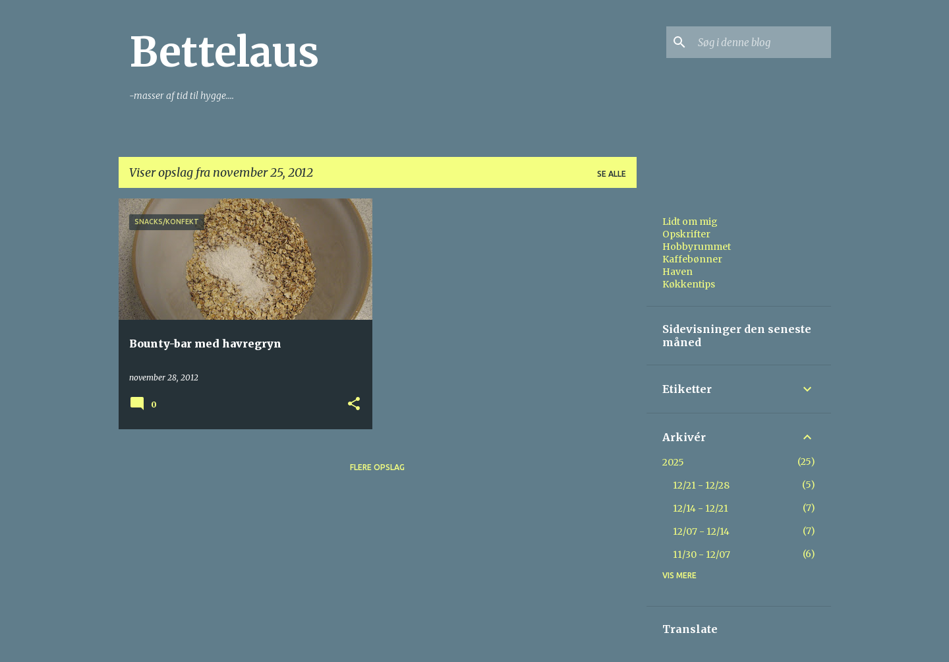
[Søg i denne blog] (762, 42)
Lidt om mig (690, 221)
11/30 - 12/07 (701, 554)
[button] (354, 404)
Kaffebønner (692, 259)
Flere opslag (377, 467)
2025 (673, 462)
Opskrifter (686, 234)
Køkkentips (688, 284)
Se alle (611, 173)
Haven (677, 272)
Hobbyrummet (696, 247)
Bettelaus (224, 52)
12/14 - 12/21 (700, 508)
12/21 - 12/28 (701, 485)
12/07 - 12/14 (701, 531)
